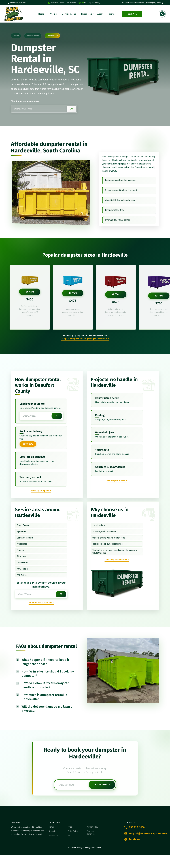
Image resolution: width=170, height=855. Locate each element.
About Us (52, 831)
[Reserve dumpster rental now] (41, 491)
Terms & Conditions (91, 832)
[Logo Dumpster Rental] (15, 14)
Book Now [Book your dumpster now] (28, 444)
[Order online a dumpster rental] (85, 339)
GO (71, 108)
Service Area (54, 836)
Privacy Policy (92, 827)
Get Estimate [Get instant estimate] (102, 784)
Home (51, 827)
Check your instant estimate (25, 101)
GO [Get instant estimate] (57, 416)
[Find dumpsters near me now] (41, 603)
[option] (30, 297)
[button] (47, 662)
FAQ (69, 836)
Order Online (73, 831)
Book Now (132, 14)
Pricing (70, 827)
